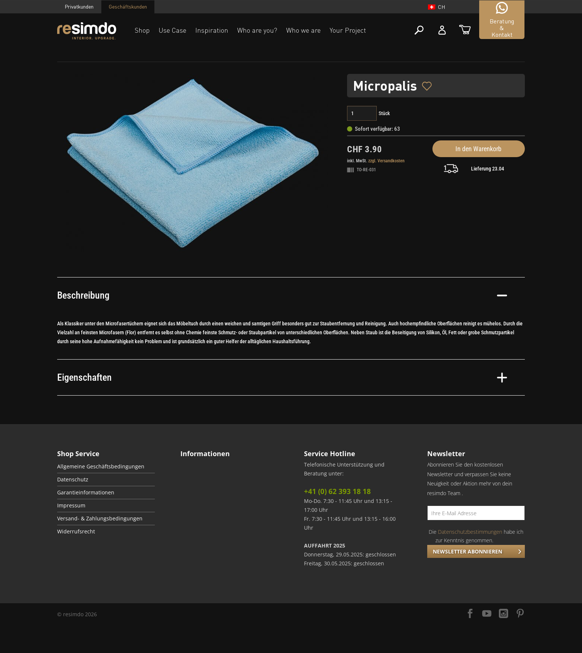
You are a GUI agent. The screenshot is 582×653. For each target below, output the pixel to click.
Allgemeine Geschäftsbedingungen (100, 466)
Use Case (172, 30)
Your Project (348, 30)
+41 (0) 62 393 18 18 (337, 491)
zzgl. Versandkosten (386, 160)
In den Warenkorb (478, 149)
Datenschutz (72, 479)
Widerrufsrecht (76, 531)
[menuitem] (106, 466)
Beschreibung (282, 295)
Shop (142, 30)
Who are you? (257, 30)
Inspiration (211, 30)
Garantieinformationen (85, 492)
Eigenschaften (282, 377)
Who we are (303, 30)
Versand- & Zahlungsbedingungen (100, 518)
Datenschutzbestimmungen (470, 531)
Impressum (71, 505)
